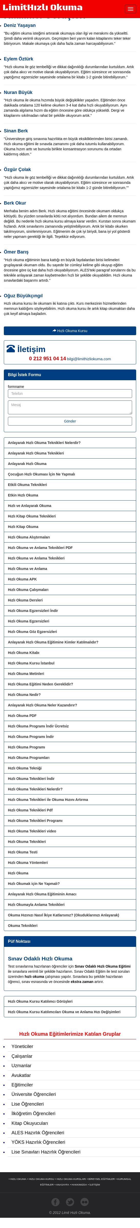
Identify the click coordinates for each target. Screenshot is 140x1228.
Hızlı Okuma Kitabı (23, 653)
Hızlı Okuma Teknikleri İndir (31, 779)
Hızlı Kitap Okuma (23, 527)
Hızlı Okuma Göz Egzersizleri (32, 632)
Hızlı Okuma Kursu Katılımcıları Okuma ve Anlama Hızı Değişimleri (64, 1012)
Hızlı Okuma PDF (22, 716)
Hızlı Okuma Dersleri (25, 600)
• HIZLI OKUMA (17, 1179)
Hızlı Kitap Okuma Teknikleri (32, 516)
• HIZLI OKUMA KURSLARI (70, 1179)
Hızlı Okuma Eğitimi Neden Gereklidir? (40, 684)
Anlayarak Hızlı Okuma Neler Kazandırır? (42, 705)
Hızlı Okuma (18, 873)
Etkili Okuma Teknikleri (27, 485)
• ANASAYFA (62, 1184)
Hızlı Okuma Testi (23, 852)
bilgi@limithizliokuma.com (89, 359)
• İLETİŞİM (94, 1184)
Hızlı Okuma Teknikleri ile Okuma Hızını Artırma (48, 800)
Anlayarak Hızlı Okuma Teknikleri (36, 453)
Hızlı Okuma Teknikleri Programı (35, 821)
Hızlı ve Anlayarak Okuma (29, 506)
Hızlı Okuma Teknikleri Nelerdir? (35, 789)
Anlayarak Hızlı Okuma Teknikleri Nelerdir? (44, 443)
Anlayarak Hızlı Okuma (27, 464)
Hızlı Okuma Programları (29, 758)
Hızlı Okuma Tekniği (25, 768)
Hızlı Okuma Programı (26, 747)
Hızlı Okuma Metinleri (26, 674)
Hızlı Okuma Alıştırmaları (29, 537)
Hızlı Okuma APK (22, 579)
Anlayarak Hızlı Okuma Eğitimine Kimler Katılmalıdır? (53, 642)
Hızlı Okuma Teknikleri (27, 842)
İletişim (31, 349)
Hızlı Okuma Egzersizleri (28, 621)
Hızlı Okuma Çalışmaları (28, 590)
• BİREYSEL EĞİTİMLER (101, 1179)
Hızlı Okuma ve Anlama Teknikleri (36, 558)
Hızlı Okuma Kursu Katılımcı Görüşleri (40, 1001)
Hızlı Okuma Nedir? (24, 695)
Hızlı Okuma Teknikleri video (32, 831)
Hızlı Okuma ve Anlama (27, 569)
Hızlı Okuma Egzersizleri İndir (33, 611)
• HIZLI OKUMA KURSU (40, 1179)
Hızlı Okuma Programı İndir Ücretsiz (38, 726)
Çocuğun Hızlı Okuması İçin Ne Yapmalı (41, 474)
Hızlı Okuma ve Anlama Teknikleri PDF (40, 548)
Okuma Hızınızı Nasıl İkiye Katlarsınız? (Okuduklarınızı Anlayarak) (63, 915)
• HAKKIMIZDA (78, 1184)
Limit (43, 8)
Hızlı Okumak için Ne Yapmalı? (34, 884)
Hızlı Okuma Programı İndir (31, 737)
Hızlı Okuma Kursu (70, 331)
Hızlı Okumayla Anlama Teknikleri (36, 905)
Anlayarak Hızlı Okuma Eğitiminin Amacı (42, 894)
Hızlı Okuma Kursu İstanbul (31, 663)
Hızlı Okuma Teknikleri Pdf (30, 810)
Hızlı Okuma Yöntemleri (28, 863)
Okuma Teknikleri (23, 926)
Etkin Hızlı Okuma (23, 495)
